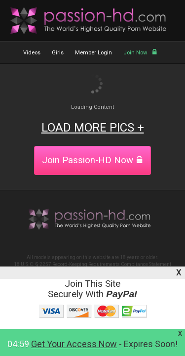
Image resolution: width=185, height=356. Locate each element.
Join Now (140, 52)
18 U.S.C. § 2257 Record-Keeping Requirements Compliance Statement (92, 264)
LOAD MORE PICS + (92, 127)
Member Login (93, 52)
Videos (31, 52)
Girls (58, 52)
